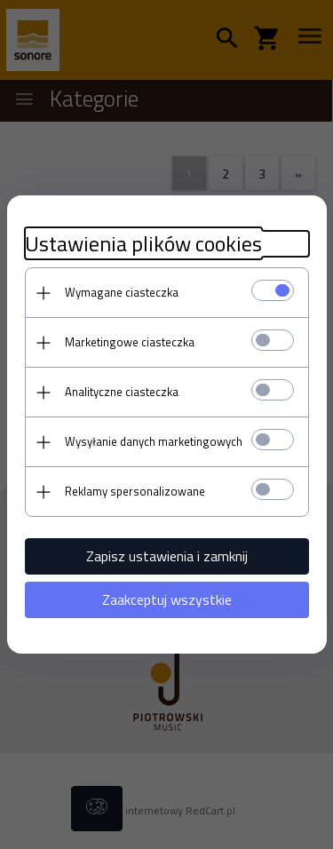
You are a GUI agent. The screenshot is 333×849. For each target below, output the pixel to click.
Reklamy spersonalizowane (135, 491)
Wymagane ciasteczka (121, 292)
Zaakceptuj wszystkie (167, 599)
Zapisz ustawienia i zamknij (167, 556)
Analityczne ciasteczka (121, 392)
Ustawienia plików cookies (143, 244)
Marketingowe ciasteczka (129, 342)
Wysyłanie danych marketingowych (153, 441)
